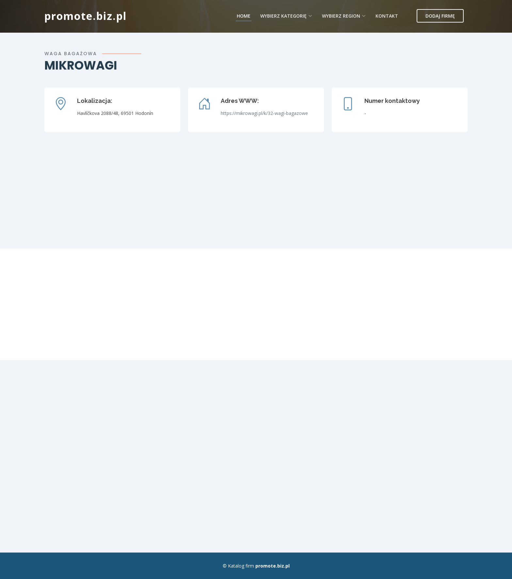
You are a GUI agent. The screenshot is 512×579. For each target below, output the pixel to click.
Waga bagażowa (70, 53)
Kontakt (387, 16)
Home (243, 16)
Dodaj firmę (440, 16)
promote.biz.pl (85, 16)
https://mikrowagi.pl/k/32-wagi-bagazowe (264, 113)
